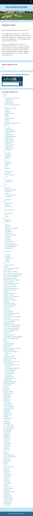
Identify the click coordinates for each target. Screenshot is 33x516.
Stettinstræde (7, 471)
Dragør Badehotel (9, 130)
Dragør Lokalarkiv (9, 140)
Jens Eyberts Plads (8, 426)
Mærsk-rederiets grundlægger (12, 326)
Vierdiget (7, 256)
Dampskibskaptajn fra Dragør (11, 283)
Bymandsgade (8, 403)
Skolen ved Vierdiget (10, 235)
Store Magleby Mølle (10, 246)
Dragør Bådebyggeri (10, 136)
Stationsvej (7, 470)
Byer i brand (7, 346)
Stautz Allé (6, 468)
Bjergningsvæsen (9, 113)
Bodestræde (7, 401)
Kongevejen (7, 436)
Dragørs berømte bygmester (11, 288)
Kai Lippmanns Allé (9, 428)
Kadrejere (7, 188)
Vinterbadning (8, 258)
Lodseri (7, 353)
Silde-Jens (6, 333)
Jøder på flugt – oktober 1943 (11, 361)
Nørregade (6, 453)
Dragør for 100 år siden (10, 285)
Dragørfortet (8, 146)
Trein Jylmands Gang (9, 491)
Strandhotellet (8, 248)
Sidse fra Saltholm (8, 331)
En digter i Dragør (8, 295)
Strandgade (7, 476)
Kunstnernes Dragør (9, 371)
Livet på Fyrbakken (9, 315)
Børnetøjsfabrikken (9, 281)
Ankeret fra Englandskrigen (12, 104)
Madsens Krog (9, 203)
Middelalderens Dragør (10, 381)
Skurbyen (7, 238)
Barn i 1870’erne (8, 270)
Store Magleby (7, 385)
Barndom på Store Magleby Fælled (13, 275)
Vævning (7, 261)
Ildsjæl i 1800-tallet (8, 306)
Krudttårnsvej (7, 438)
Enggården (8, 156)
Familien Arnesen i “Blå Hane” (11, 296)
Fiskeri (6, 165)
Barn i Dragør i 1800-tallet (10, 271)
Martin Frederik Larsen (11, 378)
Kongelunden (8, 196)
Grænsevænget (8, 418)
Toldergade (7, 490)
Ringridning (8, 220)
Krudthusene (8, 366)
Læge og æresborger (9, 321)
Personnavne (8, 213)
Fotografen (7, 301)
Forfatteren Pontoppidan (10, 300)
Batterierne (8, 110)
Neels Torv (6, 448)
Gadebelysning (9, 171)
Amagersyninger (9, 103)
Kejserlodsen (7, 310)
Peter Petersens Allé (9, 455)
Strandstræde (7, 481)
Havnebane (8, 180)
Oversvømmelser (9, 210)
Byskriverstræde (8, 405)
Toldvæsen (8, 251)
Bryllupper (7, 119)
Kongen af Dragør (8, 311)
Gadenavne (8, 173)
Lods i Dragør (7, 318)
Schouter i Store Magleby (11, 228)
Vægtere (7, 260)
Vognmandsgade (8, 498)
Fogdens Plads (7, 415)
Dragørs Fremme (9, 148)
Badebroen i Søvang (10, 108)
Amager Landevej (8, 391)
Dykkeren (6, 291)
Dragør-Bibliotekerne (10, 131)
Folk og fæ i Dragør (9, 298)
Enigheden (8, 158)
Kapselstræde (7, 431)
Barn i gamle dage (8, 343)
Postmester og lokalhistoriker (11, 330)
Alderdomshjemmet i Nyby (12, 98)
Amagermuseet (9, 101)
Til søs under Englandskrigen (11, 338)
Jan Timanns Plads (8, 425)
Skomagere (8, 236)
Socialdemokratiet (10, 243)
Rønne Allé (6, 458)
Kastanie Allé (7, 433)
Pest (6, 215)
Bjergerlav (6, 398)
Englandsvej (7, 411)
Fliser (6, 166)
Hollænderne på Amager (10, 358)
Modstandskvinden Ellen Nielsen (12, 325)
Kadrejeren (7, 308)
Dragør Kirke (8, 138)
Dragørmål (8, 128)
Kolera (6, 193)
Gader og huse (6, 390)
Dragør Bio (8, 133)
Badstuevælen (7, 395)
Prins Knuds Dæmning (9, 456)
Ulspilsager (7, 493)
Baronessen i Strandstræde (11, 276)
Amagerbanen (9, 99)
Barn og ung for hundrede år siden (13, 273)
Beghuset (7, 111)
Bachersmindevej (8, 393)
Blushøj (7, 116)
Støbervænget (7, 483)
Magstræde (7, 446)
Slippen (6, 463)
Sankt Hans (8, 226)
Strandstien (7, 480)
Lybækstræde (7, 443)
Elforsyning (8, 153)
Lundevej (6, 441)
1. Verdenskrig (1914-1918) (12, 365)
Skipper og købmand (9, 335)
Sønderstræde (7, 486)
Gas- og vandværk (10, 175)
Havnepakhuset (9, 181)
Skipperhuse (8, 233)
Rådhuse (7, 221)
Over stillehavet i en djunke (11, 328)
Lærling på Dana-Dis (9, 323)
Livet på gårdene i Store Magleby (12, 316)
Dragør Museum (9, 141)
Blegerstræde (7, 400)
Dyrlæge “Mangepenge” (10, 293)
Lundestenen (8, 200)
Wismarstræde (8, 503)
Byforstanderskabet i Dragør (12, 123)
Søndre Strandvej (8, 488)
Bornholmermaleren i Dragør (11, 280)
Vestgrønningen (8, 496)
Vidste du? (6, 386)
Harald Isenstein (9, 376)
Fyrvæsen (7, 168)
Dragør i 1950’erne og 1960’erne (12, 348)
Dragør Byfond (9, 135)
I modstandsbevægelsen (10, 305)
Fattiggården (8, 163)
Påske (6, 216)
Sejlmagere (8, 230)
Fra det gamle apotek (9, 303)
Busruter (7, 121)
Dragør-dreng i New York (10, 286)
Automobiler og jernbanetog (11, 268)
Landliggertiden (8, 380)
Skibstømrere (8, 231)
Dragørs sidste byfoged (10, 290)
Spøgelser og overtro (9, 383)
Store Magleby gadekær (11, 245)
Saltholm (7, 225)
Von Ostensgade (8, 500)
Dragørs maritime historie (10, 351)
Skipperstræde (8, 460)
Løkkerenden (7, 445)
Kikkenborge (8, 191)
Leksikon (5, 94)
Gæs (6, 176)
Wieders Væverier (9, 265)
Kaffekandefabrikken (10, 190)
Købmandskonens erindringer (12, 313)
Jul (5, 185)
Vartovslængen (8, 495)
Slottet (5, 465)
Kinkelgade (7, 435)
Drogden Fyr (8, 149)
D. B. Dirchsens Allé (9, 408)
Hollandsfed (7, 421)
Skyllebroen (7, 461)
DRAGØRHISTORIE (16, 7)
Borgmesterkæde (9, 118)
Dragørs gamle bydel (9, 350)
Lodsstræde (7, 440)
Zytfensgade (7, 505)
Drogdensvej (7, 410)
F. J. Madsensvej (8, 413)
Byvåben (7, 124)
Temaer (5, 340)
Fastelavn (7, 161)
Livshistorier (6, 266)
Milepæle (7, 205)
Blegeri (7, 115)
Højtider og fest (8, 360)
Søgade (6, 485)
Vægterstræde (7, 501)
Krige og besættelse (9, 363)
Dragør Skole (8, 143)
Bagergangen (7, 396)
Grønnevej (6, 420)
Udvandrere (7, 388)
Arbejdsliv (6, 341)
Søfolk (6, 355)
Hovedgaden (7, 423)
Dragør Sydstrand (9, 144)
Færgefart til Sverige (9, 356)
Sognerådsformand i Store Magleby (13, 336)
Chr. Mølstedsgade (9, 406)
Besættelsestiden (8, 345)
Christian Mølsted (9, 373)
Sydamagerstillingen (10, 370)
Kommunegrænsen (10, 195)
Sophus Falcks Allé (8, 466)
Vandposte (8, 255)
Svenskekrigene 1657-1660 (12, 368)
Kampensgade (8, 430)
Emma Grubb (8, 375)
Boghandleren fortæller (10, 278)
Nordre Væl (7, 450)
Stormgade (7, 473)
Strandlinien (7, 478)
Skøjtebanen (8, 240)
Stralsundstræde (8, 475)
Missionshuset (9, 206)
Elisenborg (8, 155)
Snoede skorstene (10, 241)
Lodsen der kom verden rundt (11, 320)
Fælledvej (6, 416)
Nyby (5, 451)
